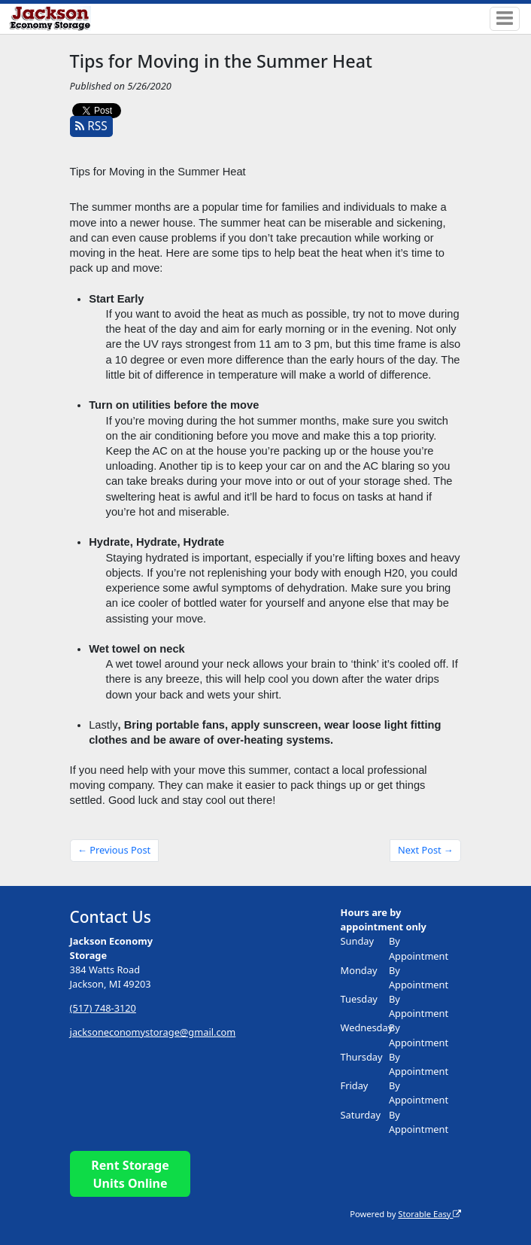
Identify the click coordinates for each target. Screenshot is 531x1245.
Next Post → (426, 850)
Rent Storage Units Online (129, 1174)
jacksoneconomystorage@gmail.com (153, 1032)
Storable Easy (429, 1213)
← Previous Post (113, 850)
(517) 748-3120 (103, 1008)
